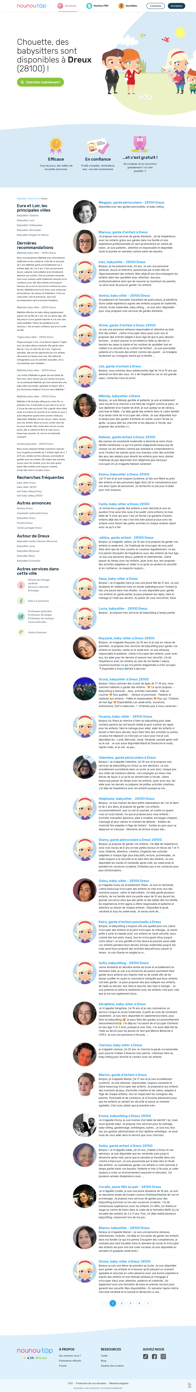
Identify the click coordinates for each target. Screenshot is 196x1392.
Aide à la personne (38, 600)
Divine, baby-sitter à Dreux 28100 (125, 1261)
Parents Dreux (25, 522)
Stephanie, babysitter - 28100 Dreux (127, 799)
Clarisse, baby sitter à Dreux (120, 1045)
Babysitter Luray (26, 546)
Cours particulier (37, 621)
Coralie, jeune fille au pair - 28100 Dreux (130, 1187)
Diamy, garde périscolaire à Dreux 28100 (130, 840)
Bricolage (33, 590)
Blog (103, 1360)
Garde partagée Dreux (29, 527)
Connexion (155, 6)
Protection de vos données (91, 1383)
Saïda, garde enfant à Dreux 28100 (126, 1146)
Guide (104, 1355)
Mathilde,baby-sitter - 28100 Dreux (36, 252)
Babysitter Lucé (25, 220)
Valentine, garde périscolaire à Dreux (127, 757)
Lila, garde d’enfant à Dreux (120, 366)
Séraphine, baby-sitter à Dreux (122, 1004)
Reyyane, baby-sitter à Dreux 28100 (126, 638)
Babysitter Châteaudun (29, 225)
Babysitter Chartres (27, 215)
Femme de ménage (39, 579)
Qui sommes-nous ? (70, 1355)
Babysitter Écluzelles (28, 560)
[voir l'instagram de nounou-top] (163, 1356)
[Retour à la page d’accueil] (31, 6)
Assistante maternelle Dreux (32, 513)
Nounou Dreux (25, 508)
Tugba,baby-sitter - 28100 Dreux (35, 337)
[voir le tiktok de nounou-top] (145, 1356)
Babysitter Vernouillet (29, 230)
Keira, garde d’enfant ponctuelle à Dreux (130, 922)
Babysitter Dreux (26, 518)
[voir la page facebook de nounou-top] (154, 1356)
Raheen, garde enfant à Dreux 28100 (127, 437)
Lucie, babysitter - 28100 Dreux (123, 608)
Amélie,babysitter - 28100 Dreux (35, 443)
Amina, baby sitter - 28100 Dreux (124, 295)
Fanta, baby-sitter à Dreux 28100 (124, 504)
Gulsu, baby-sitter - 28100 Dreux (124, 881)
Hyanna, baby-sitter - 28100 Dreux (125, 716)
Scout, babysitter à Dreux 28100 (124, 679)
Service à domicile (38, 586)
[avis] (35, 1358)
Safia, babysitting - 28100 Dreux (124, 963)
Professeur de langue (40, 614)
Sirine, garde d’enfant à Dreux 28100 (127, 325)
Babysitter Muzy (26, 555)
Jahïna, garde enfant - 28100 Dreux (126, 537)
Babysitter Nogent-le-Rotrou (33, 234)
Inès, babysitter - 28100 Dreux (122, 262)
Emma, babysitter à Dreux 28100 (124, 474)
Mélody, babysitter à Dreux (119, 396)
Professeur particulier (40, 611)
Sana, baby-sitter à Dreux (118, 579)
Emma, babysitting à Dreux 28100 (125, 1116)
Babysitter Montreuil (28, 551)
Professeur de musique (41, 618)
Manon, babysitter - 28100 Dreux (124, 1228)
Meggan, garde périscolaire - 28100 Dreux (131, 202)
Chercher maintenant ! (40, 82)
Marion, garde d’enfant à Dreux (123, 1075)
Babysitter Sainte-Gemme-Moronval (37, 541)
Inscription (176, 6)
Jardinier (33, 583)
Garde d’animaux (37, 632)
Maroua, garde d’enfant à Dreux (123, 232)
